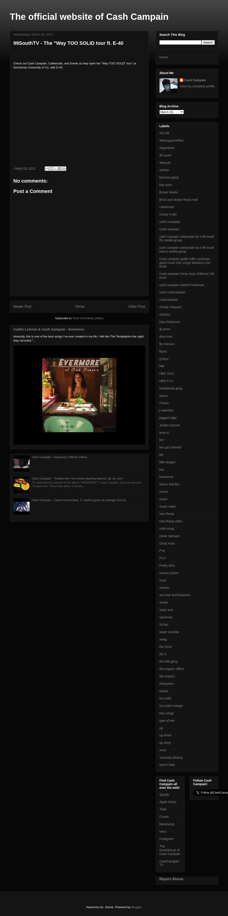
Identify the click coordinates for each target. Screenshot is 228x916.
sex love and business (174, 595)
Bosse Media (168, 192)
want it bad (167, 765)
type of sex (167, 720)
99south (165, 163)
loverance (166, 477)
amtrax (164, 170)
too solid (165, 698)
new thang (166, 514)
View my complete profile (197, 86)
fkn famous (167, 344)
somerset (166, 617)
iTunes (164, 403)
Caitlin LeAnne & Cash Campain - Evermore (48, 329)
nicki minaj (166, 528)
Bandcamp (167, 824)
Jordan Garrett (169, 425)
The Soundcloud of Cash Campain (169, 850)
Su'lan (163, 624)
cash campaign (170, 222)
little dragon (167, 462)
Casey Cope (168, 214)
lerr (161, 440)
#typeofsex (167, 148)
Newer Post (22, 306)
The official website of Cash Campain (89, 17)
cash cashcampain (172, 292)
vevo (162, 750)
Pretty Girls (167, 565)
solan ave (166, 610)
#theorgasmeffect (171, 140)
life (161, 455)
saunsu (164, 587)
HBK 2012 (166, 373)
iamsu (163, 396)
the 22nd (165, 647)
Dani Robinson (169, 322)
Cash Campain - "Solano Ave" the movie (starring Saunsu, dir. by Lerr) (77, 478)
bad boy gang (169, 177)
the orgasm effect (171, 669)
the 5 (162, 654)
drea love (166, 336)
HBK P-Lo (166, 381)
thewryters (166, 683)
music (163, 499)
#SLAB (164, 133)
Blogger (136, 907)
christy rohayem (170, 307)
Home (80, 306)
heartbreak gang (170, 388)
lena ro (164, 432)
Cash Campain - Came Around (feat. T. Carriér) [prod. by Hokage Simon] (79, 500)
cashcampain (168, 299)
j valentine (166, 410)
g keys (163, 359)
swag (163, 639)
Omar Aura (167, 543)
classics (164, 314)
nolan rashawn (169, 536)
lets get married (170, 447)
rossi (162, 580)
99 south (165, 155)
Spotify (164, 794)
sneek (163, 602)
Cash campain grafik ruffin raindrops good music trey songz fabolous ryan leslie (185, 262)
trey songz (166, 713)
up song (165, 742)
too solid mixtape (171, 706)
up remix (165, 735)
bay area (165, 185)
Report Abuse (171, 879)
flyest (163, 351)
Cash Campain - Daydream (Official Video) (59, 457)
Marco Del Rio (169, 484)
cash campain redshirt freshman (181, 285)
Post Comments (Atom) (88, 318)
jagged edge (168, 418)
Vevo (162, 831)
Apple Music (168, 802)
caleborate (166, 207)
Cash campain (169, 229)
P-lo (162, 550)
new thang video (170, 521)
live (161, 469)
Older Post (136, 306)
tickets (163, 691)
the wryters (167, 676)
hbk (162, 366)
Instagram (166, 839)
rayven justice (169, 573)
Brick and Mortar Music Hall (178, 199)
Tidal (162, 809)
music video (167, 506)
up (161, 728)
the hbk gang (168, 661)
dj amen (165, 329)
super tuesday (169, 632)
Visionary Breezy (171, 757)
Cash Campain (195, 80)
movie (163, 491)
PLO (162, 558)
